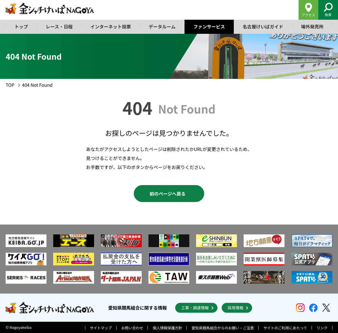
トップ (21, 26)
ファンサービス (209, 26)
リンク (322, 327)
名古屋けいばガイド (263, 26)
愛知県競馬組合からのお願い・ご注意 (223, 327)
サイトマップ (101, 327)
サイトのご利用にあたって (285, 327)
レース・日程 (59, 26)
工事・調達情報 (195, 307)
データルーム (162, 26)
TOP (10, 85)
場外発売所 (312, 26)
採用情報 (235, 307)
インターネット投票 (110, 26)
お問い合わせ (132, 327)
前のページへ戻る (168, 193)
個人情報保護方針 (167, 327)
